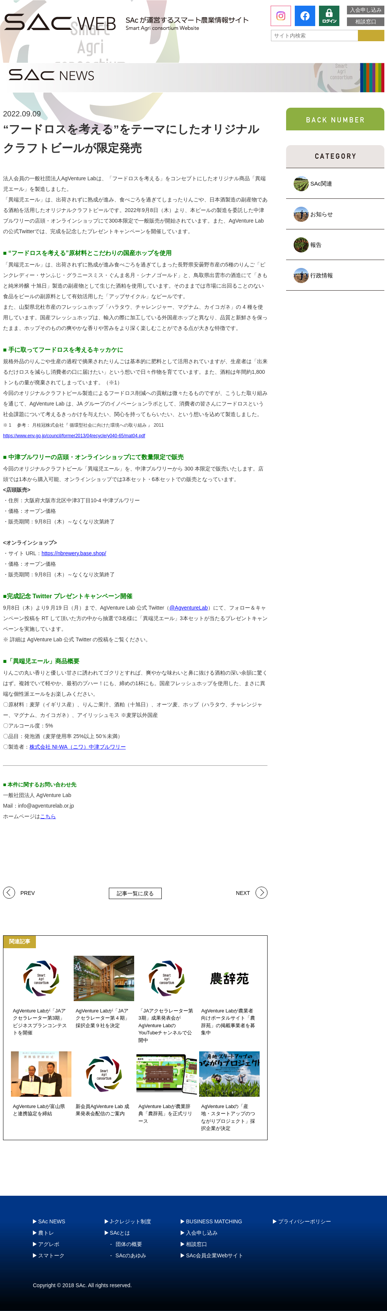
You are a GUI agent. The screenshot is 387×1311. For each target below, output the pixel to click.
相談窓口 (365, 22)
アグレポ (194, 55)
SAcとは (38, 55)
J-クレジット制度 (343, 54)
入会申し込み (366, 10)
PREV (27, 892)
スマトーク (271, 55)
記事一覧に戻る (135, 893)
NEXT (243, 892)
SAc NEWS (51, 1221)
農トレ (118, 55)
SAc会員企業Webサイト (214, 1255)
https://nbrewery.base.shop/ (74, 553)
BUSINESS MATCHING (214, 1221)
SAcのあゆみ (131, 1255)
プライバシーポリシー (304, 1221)
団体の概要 (129, 1244)
